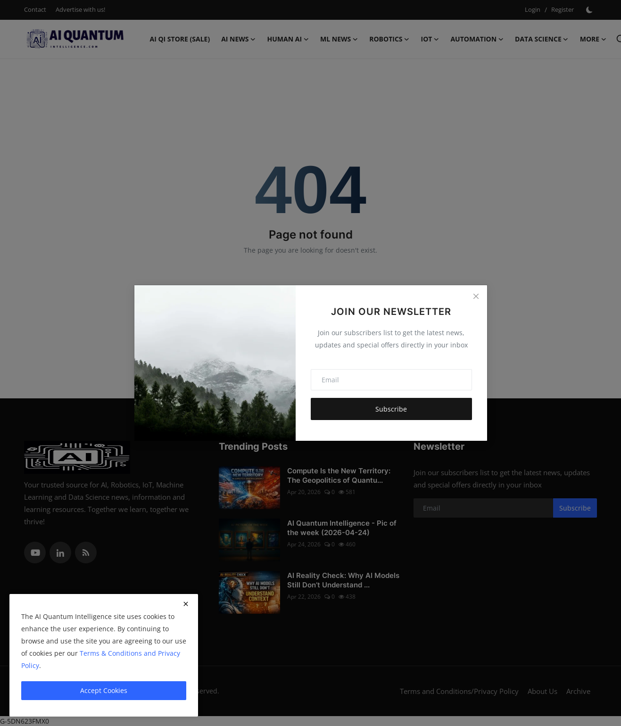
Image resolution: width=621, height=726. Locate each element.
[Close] (476, 296)
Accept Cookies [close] (103, 690)
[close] (185, 604)
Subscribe (391, 408)
